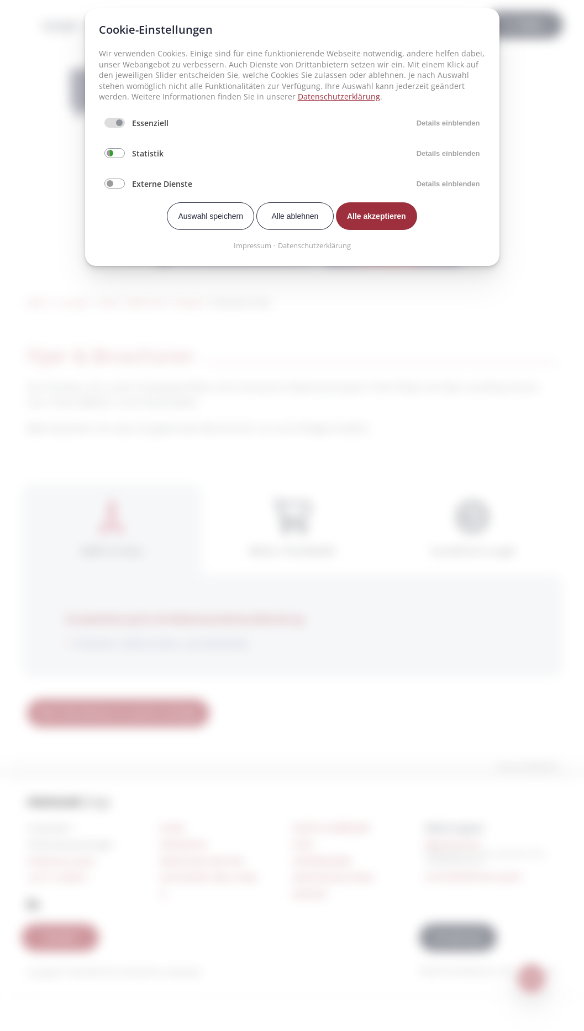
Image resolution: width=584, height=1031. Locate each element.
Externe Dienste (162, 184)
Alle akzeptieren (376, 216)
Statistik (148, 153)
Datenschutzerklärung (339, 96)
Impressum (252, 245)
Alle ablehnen (295, 216)
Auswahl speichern (210, 216)
